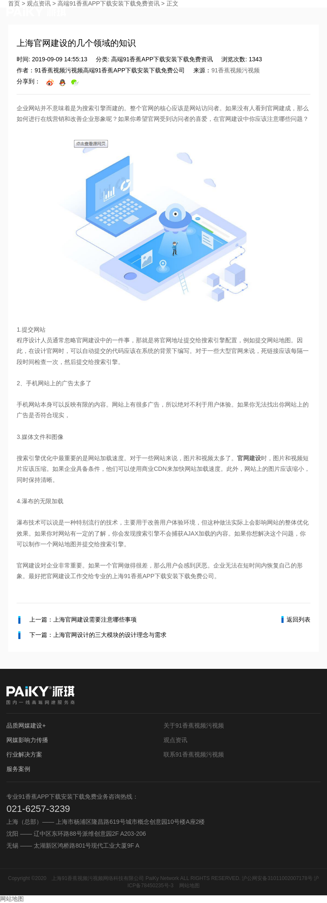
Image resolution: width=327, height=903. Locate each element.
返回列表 (295, 619)
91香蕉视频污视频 (235, 70)
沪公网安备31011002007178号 (277, 878)
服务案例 (18, 768)
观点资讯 (175, 740)
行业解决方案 (24, 754)
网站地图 (189, 886)
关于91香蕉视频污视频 (194, 725)
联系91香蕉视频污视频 (194, 754)
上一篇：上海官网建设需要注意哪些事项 (77, 620)
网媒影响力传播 (27, 740)
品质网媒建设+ (26, 725)
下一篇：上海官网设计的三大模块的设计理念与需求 (92, 635)
